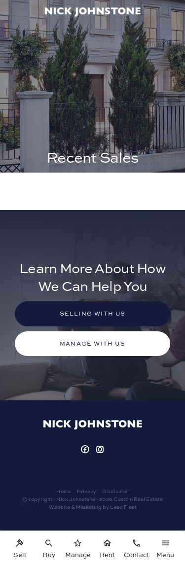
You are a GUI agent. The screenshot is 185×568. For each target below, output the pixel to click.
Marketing (89, 506)
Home (63, 491)
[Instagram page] (100, 450)
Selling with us (93, 313)
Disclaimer (115, 491)
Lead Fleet (123, 506)
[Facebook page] (86, 450)
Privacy (86, 491)
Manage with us (92, 343)
